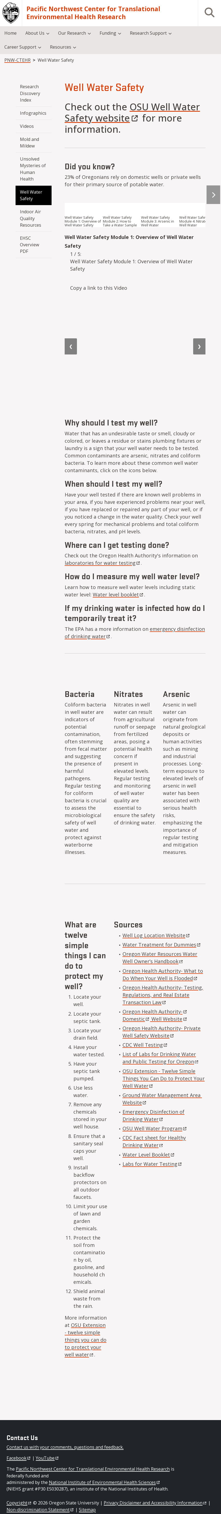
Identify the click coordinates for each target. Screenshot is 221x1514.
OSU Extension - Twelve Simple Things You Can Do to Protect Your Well (164, 1078)
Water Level (149, 1154)
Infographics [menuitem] (33, 113)
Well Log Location (156, 935)
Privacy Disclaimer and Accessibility (155, 1503)
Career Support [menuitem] (20, 47)
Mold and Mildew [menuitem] (30, 142)
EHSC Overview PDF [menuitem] (30, 245)
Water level (118, 594)
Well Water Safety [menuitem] (31, 195)
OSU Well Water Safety (132, 112)
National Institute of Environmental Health (104, 1482)
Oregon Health (155, 1011)
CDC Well (145, 1045)
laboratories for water (103, 563)
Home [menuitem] (10, 33)
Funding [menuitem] (108, 33)
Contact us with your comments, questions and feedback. (65, 1447)
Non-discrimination (40, 1510)
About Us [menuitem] (34, 33)
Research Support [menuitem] (148, 33)
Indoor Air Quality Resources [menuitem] (31, 218)
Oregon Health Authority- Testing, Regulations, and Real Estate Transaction (163, 995)
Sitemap (87, 1510)
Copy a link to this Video (98, 288)
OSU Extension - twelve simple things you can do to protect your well (85, 1340)
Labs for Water (153, 1164)
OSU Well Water (155, 1128)
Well (168, 1019)
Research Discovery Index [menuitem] (30, 93)
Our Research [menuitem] (72, 33)
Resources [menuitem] (60, 47)
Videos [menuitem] (27, 126)
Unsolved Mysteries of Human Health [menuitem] (33, 169)
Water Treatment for (162, 944)
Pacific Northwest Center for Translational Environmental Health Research (93, 13)
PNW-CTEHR (17, 60)
